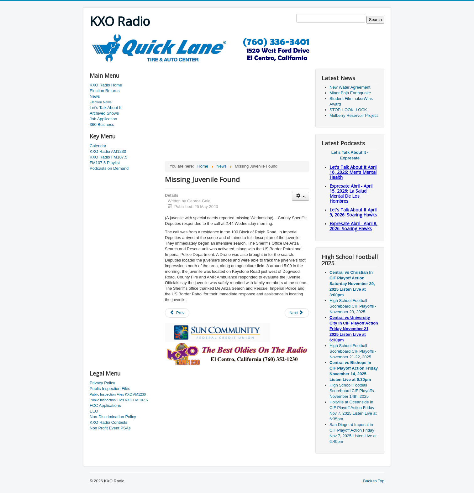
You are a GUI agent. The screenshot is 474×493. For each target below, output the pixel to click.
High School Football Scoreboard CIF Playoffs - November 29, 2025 (352, 306)
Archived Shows (104, 113)
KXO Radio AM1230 (108, 151)
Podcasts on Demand (109, 168)
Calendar (98, 145)
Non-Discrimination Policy (113, 416)
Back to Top (373, 481)
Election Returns (104, 90)
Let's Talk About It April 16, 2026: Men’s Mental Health (353, 172)
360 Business (102, 124)
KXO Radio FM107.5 (108, 157)
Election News (101, 102)
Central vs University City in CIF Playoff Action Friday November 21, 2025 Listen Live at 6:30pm (353, 328)
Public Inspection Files (110, 388)
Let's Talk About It (105, 107)
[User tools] (300, 196)
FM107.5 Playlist (105, 162)
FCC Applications (105, 405)
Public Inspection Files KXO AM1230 (118, 394)
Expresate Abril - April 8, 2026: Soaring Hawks (353, 226)
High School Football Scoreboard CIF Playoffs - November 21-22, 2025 (352, 351)
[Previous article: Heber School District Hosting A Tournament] (177, 313)
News (95, 96)
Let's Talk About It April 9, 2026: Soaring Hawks (353, 212)
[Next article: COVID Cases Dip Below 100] (297, 313)
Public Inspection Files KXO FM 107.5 (119, 400)
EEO (94, 411)
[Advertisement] (204, 64)
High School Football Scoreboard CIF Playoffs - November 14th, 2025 (352, 391)
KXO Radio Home (106, 85)
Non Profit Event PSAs (110, 428)
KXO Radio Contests (108, 422)
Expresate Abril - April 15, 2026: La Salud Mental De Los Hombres (350, 193)
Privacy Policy (102, 383)
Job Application (103, 119)
